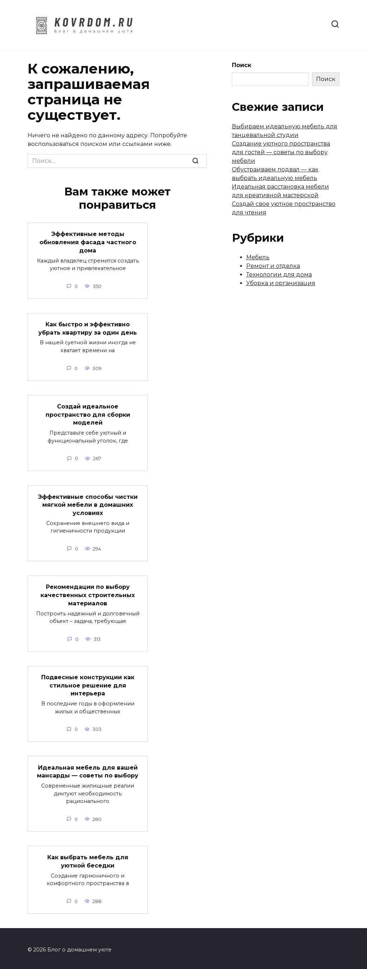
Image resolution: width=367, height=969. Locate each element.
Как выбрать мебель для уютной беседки (87, 858)
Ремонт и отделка (273, 266)
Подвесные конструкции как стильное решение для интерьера (87, 683)
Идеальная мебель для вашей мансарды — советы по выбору (87, 769)
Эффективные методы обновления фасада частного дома (87, 242)
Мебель (258, 257)
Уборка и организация (280, 283)
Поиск (241, 65)
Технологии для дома (279, 274)
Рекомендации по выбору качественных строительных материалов (87, 593)
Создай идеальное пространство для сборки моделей (88, 413)
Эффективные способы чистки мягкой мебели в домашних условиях (88, 503)
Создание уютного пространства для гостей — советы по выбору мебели (281, 152)
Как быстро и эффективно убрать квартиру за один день (87, 328)
